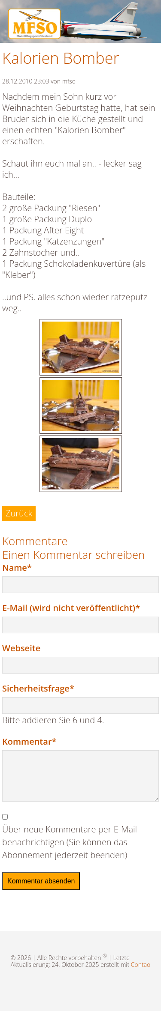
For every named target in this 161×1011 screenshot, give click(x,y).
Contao (140, 964)
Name (23, 567)
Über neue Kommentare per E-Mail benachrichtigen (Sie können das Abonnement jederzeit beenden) (69, 842)
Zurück (19, 513)
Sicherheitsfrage (38, 688)
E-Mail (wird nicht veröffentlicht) (71, 608)
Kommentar (29, 741)
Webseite (21, 648)
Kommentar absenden (41, 881)
